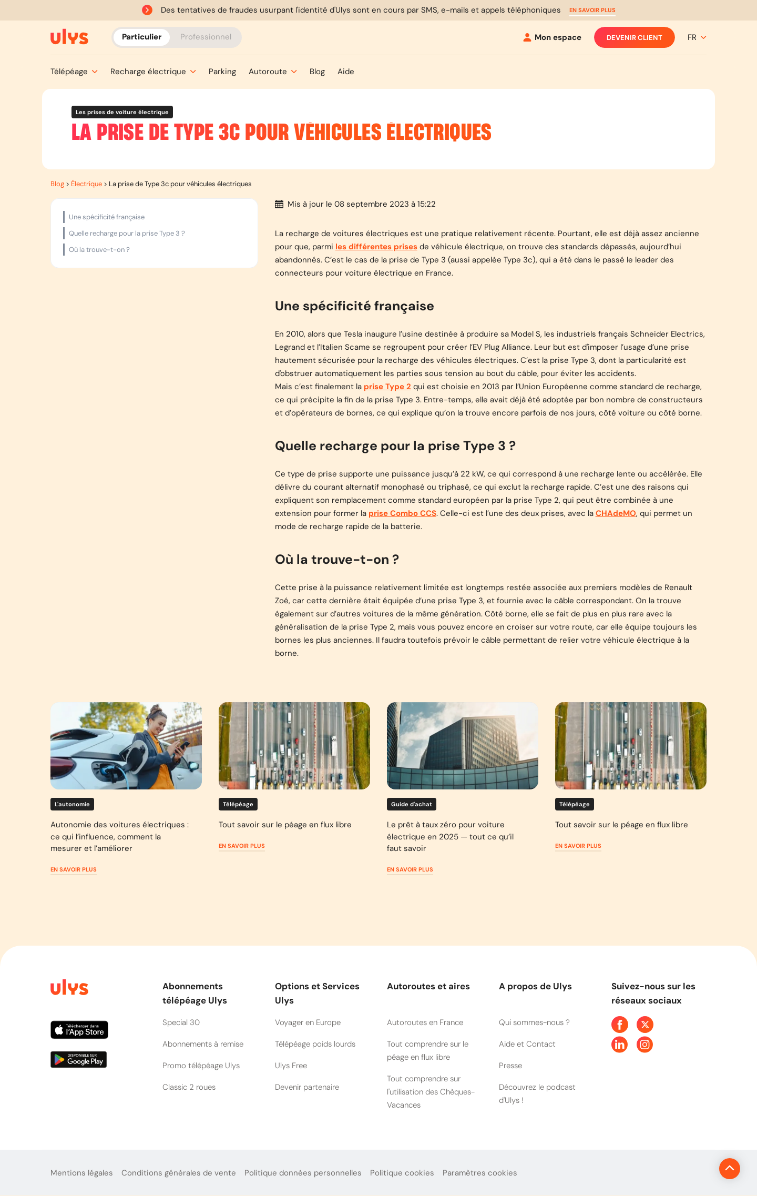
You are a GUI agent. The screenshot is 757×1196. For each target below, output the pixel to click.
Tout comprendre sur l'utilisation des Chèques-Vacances (431, 1091)
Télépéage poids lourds (315, 1044)
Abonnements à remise (202, 1044)
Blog (57, 183)
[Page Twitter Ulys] (645, 1024)
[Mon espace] (552, 38)
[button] (592, 10)
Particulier (141, 37)
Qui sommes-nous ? (534, 1022)
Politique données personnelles (303, 1173)
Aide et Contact (527, 1044)
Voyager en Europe (308, 1022)
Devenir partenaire (307, 1087)
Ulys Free (291, 1065)
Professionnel (205, 37)
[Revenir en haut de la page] (694, 1168)
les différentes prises (376, 246)
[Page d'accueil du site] (68, 989)
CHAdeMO (616, 513)
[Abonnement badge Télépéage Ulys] (69, 37)
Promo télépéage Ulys (201, 1065)
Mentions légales (81, 1173)
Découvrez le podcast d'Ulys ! (537, 1094)
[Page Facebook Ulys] (619, 1024)
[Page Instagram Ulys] (645, 1044)
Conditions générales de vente (178, 1173)
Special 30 (181, 1022)
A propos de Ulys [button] (535, 986)
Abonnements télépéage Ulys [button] (194, 993)
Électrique (86, 183)
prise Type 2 (387, 386)
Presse (510, 1065)
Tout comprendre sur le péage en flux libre (427, 1050)
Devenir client (634, 37)
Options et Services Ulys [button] (317, 993)
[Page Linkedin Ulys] (619, 1044)
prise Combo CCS (402, 513)
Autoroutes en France (425, 1022)
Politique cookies (402, 1173)
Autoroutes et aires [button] (428, 986)
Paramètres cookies (480, 1173)
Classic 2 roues (189, 1087)
